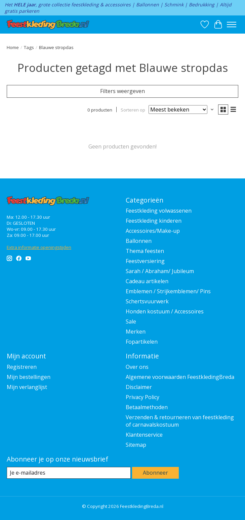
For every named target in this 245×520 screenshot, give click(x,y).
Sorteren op (133, 110)
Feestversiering (145, 261)
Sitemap (136, 444)
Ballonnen (139, 241)
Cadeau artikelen (147, 281)
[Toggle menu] (231, 24)
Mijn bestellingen (28, 377)
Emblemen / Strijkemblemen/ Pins (168, 291)
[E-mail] (69, 473)
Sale (131, 321)
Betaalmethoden (147, 407)
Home (13, 47)
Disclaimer (139, 387)
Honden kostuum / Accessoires (165, 311)
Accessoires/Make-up (153, 230)
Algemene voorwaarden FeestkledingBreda (180, 377)
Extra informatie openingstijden (39, 247)
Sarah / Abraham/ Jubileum (160, 271)
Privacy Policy (142, 397)
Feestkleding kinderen (153, 220)
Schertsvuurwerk (147, 301)
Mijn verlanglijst (27, 387)
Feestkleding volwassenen (159, 210)
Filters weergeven (122, 91)
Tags (29, 47)
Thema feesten (145, 251)
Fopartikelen (142, 341)
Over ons (137, 367)
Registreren (22, 367)
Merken (136, 331)
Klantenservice (144, 434)
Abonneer (155, 472)
